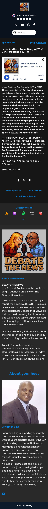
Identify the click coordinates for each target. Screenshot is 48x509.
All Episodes (35, 190)
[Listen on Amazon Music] (32, 213)
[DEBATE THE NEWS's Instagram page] (27, 25)
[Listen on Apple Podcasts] (14, 213)
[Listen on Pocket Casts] (40, 213)
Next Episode (13, 190)
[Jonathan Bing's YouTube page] (5, 494)
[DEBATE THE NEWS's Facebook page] (32, 25)
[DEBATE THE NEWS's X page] (15, 25)
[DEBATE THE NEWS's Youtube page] (21, 25)
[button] (23, 219)
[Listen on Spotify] (23, 213)
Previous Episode (26, 196)
